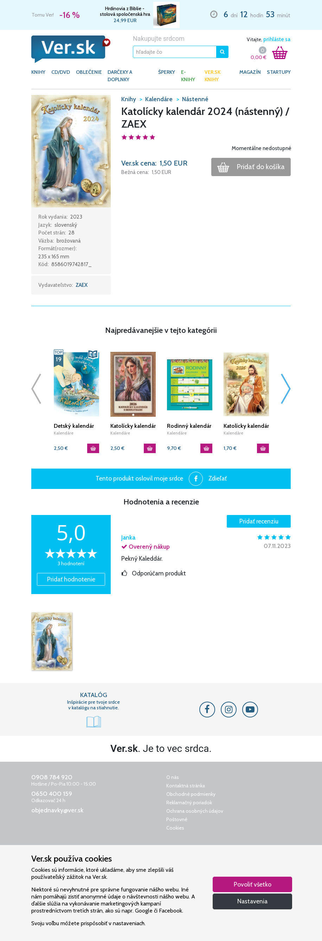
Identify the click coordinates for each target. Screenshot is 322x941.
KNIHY (38, 72)
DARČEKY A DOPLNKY (120, 76)
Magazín (250, 72)
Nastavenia (252, 901)
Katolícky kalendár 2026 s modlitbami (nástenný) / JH (133, 426)
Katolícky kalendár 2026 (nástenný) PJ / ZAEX (246, 426)
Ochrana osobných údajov (194, 811)
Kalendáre (63, 433)
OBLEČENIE (89, 72)
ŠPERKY (166, 72)
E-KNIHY (188, 76)
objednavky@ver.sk (57, 810)
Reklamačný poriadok (189, 802)
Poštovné (176, 819)
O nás (172, 777)
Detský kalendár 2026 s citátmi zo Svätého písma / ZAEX (75, 426)
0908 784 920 (51, 777)
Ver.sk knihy (212, 76)
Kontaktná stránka (185, 785)
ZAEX (82, 285)
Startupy (279, 72)
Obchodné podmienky (190, 794)
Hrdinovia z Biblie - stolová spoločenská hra (125, 11)
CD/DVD (60, 72)
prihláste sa (276, 39)
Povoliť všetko (252, 884)
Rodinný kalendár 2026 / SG (189, 426)
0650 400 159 (51, 794)
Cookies (175, 828)
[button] (71, 150)
